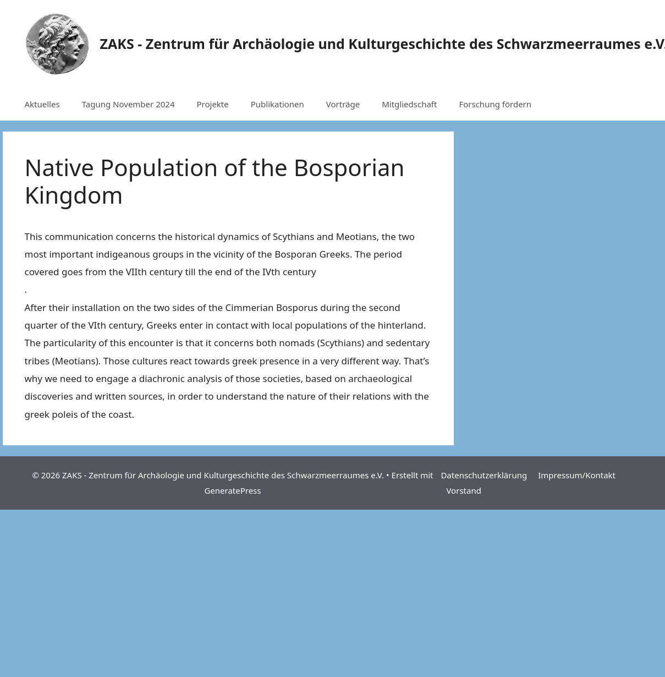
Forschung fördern (495, 104)
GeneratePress (232, 490)
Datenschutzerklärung (484, 475)
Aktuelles (42, 104)
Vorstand (463, 490)
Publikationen (277, 104)
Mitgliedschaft (409, 104)
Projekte (212, 104)
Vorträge (343, 104)
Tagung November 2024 (128, 104)
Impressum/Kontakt (576, 475)
